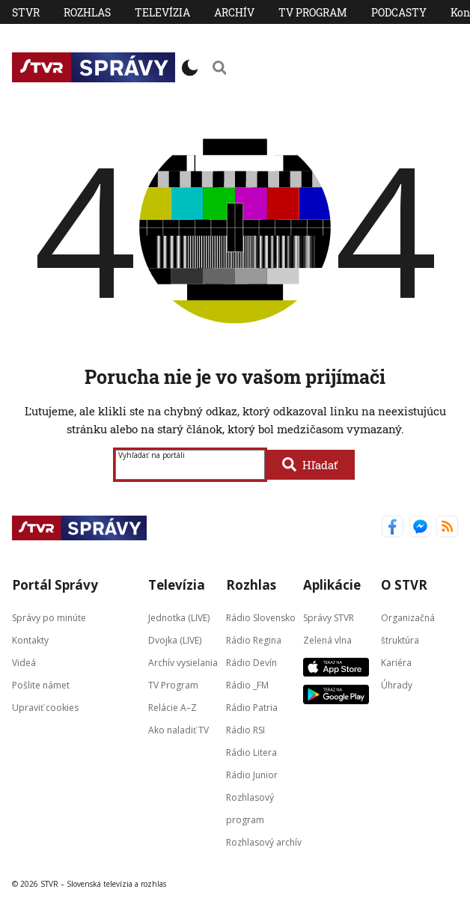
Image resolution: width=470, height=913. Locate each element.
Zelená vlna (327, 639)
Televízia (162, 12)
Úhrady (396, 684)
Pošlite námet (41, 684)
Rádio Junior (252, 774)
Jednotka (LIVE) (179, 617)
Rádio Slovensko (261, 617)
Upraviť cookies (45, 706)
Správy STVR (328, 617)
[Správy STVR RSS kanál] (447, 528)
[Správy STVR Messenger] (420, 528)
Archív (234, 12)
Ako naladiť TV (178, 729)
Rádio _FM (247, 684)
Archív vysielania (183, 662)
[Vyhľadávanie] (219, 67)
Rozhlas (87, 12)
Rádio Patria (252, 706)
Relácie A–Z (172, 706)
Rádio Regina (253, 639)
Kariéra (396, 662)
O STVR (404, 584)
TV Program (312, 12)
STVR (26, 12)
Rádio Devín (251, 662)
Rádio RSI (245, 729)
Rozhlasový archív (264, 841)
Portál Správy (55, 584)
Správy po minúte (49, 617)
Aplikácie (332, 584)
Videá (24, 662)
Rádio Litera (251, 751)
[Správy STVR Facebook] (392, 528)
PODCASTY (399, 12)
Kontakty (30, 639)
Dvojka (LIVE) (174, 639)
